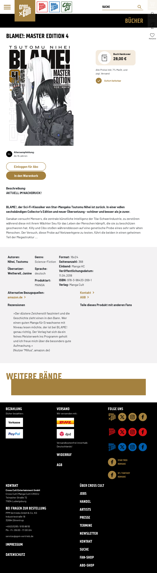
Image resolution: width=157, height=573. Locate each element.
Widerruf (64, 454)
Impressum (14, 544)
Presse (85, 517)
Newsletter (89, 533)
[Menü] (7, 7)
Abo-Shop (87, 565)
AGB (83, 297)
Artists (85, 509)
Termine (86, 525)
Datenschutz (15, 554)
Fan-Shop (87, 557)
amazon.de (15, 297)
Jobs (83, 493)
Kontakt (85, 292)
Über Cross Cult (92, 485)
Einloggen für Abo (26, 166)
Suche (84, 549)
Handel (85, 501)
